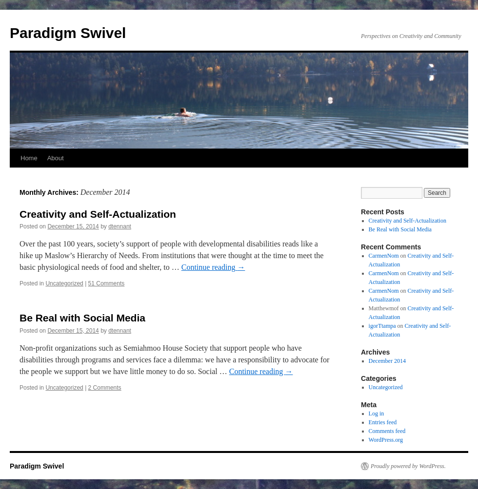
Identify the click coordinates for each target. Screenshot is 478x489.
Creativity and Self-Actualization (98, 214)
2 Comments (104, 387)
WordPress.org (386, 439)
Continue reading (213, 267)
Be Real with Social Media (82, 317)
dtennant (119, 226)
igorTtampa (382, 325)
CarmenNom (384, 255)
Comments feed (387, 431)
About (55, 158)
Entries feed (383, 422)
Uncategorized (64, 283)
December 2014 (387, 360)
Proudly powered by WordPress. (408, 466)
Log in (376, 413)
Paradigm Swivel (68, 33)
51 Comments (106, 283)
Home (29, 158)
